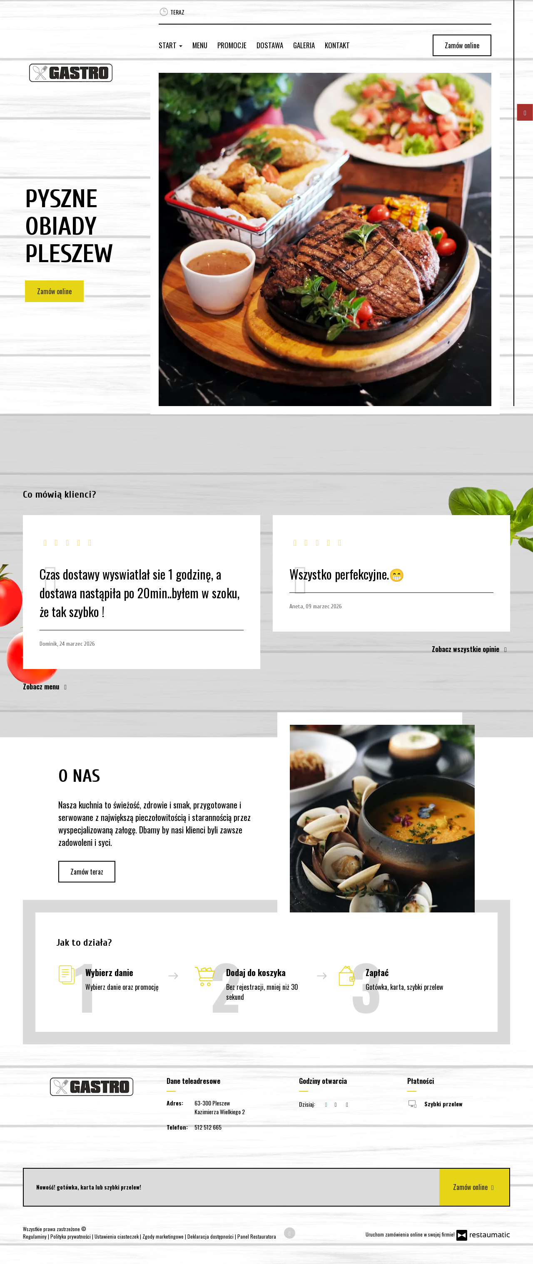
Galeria (304, 45)
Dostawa (270, 45)
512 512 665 (208, 1127)
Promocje (232, 45)
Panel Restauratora (256, 1236)
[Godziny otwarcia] (347, 1104)
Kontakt (337, 45)
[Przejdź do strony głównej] (79, 73)
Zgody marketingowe (163, 1236)
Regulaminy (35, 1236)
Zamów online (462, 45)
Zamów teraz (86, 872)
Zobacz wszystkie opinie (471, 649)
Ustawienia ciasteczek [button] (117, 1236)
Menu (199, 45)
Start (170, 45)
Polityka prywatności (71, 1236)
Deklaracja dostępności (211, 1236)
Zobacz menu (46, 686)
